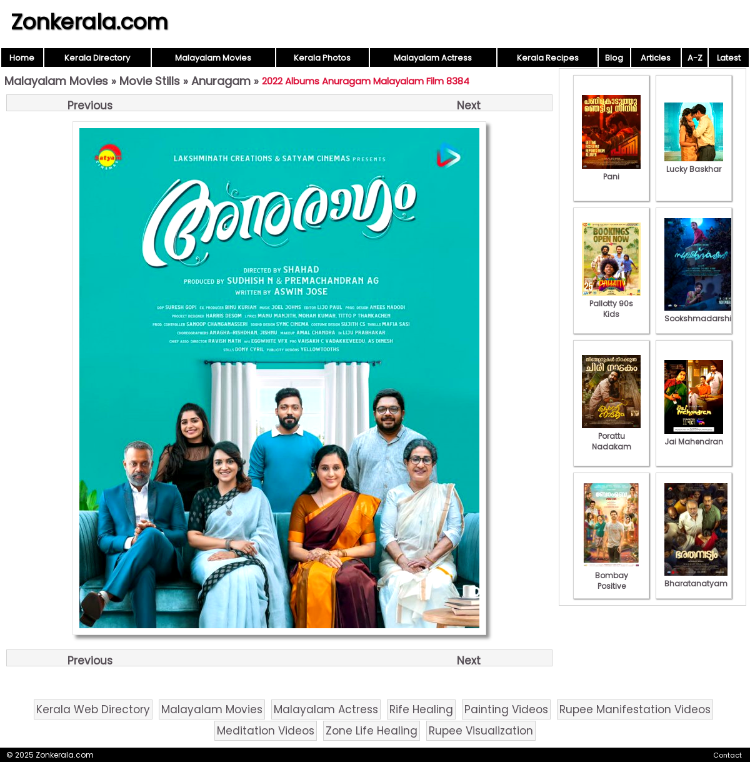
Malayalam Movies (213, 58)
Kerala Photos (322, 58)
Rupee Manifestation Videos (635, 709)
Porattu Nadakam (611, 436)
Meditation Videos (265, 730)
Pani (611, 171)
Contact (727, 755)
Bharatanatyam (696, 578)
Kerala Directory (97, 58)
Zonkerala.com (89, 22)
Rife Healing (421, 709)
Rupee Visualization (481, 730)
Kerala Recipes (548, 58)
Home (21, 58)
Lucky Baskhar (693, 163)
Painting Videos (506, 709)
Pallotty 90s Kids (611, 303)
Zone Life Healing (372, 730)
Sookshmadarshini (701, 313)
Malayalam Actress (433, 58)
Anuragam (221, 81)
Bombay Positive (611, 575)
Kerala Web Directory (93, 709)
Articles (656, 58)
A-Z (695, 58)
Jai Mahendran (693, 436)
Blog (614, 58)
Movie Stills (149, 81)
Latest (729, 58)
